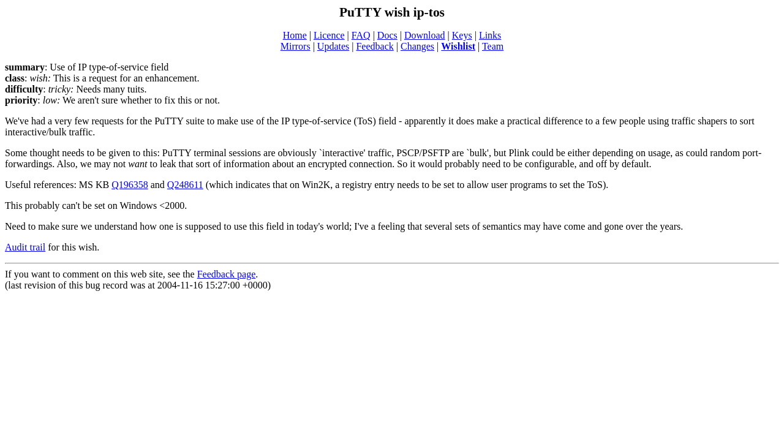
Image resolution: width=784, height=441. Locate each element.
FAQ (361, 35)
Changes (417, 46)
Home (295, 35)
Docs (387, 35)
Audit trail (25, 247)
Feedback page (226, 274)
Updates (333, 46)
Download (424, 35)
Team (492, 46)
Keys (462, 35)
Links (490, 35)
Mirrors (296, 46)
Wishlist (458, 46)
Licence (329, 35)
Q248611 (185, 184)
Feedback (374, 46)
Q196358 (129, 184)
